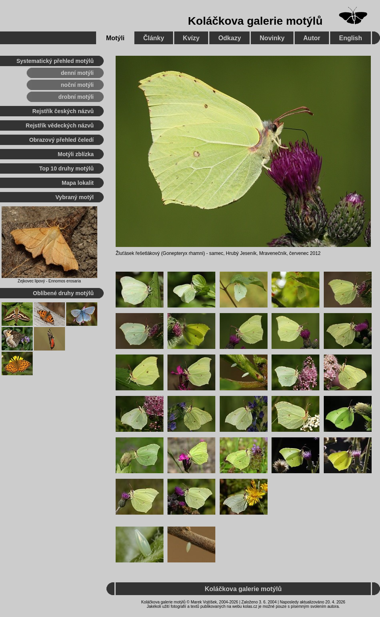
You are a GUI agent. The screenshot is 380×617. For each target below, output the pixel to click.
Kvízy (191, 38)
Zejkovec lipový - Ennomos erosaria (49, 281)
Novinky (272, 38)
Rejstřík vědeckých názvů (60, 125)
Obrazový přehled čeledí (61, 140)
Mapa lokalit (78, 183)
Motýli (115, 38)
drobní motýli (76, 97)
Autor (312, 38)
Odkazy (229, 38)
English (350, 38)
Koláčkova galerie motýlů (255, 21)
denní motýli (77, 73)
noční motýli (77, 85)
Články (153, 38)
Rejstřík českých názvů (63, 111)
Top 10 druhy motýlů (66, 168)
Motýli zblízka (76, 154)
